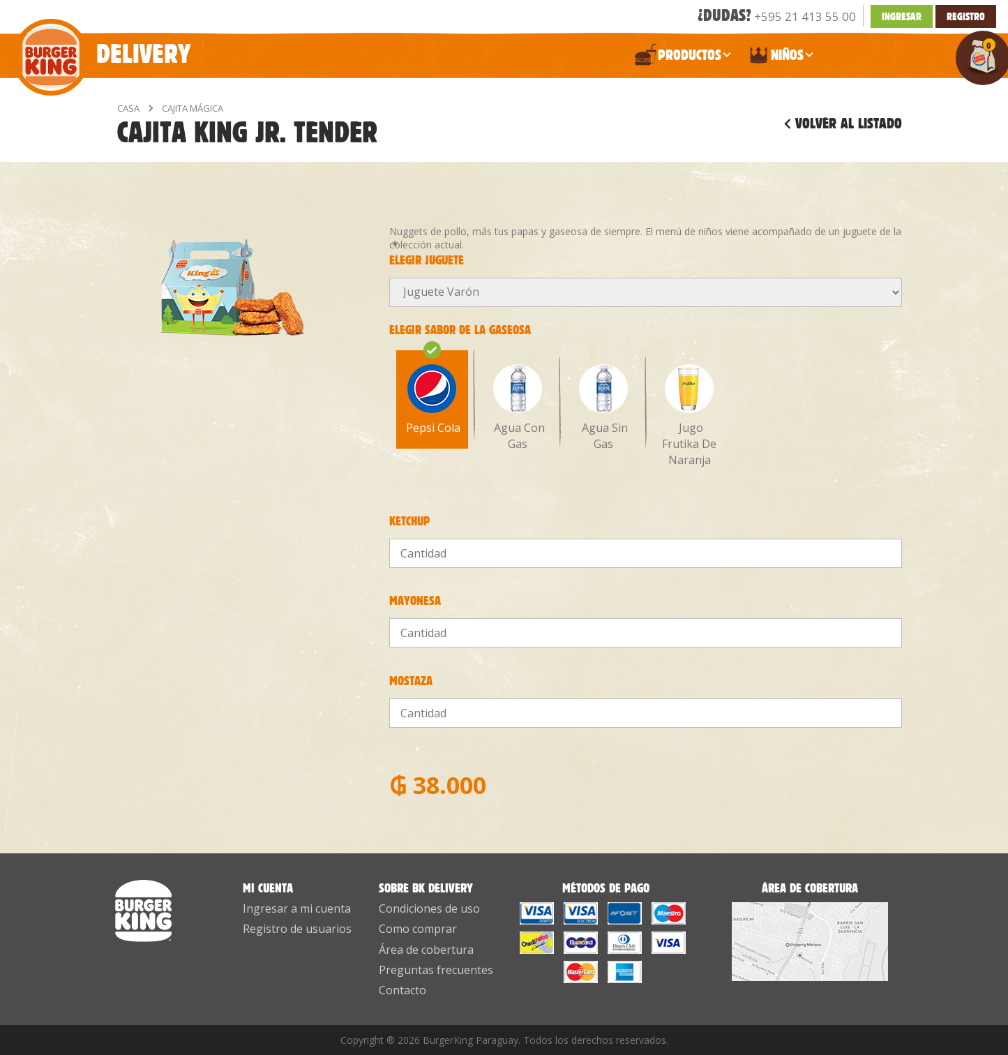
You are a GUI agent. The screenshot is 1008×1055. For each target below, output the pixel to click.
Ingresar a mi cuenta (297, 908)
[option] (432, 394)
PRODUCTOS (682, 58)
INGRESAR (902, 16)
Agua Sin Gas (603, 407)
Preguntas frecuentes (436, 970)
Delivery (101, 46)
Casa (128, 108)
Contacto (402, 990)
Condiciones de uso (429, 908)
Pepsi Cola (431, 396)
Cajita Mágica (192, 108)
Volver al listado (848, 124)
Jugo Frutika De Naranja (689, 415)
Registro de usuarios (297, 928)
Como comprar (418, 928)
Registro (966, 16)
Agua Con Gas (518, 407)
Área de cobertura (426, 949)
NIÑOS (780, 58)
